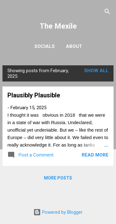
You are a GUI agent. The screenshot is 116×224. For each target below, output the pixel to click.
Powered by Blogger (58, 212)
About (74, 46)
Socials (44, 46)
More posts (58, 177)
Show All (96, 70)
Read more (95, 155)
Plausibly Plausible (33, 95)
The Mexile (58, 26)
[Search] (107, 12)
